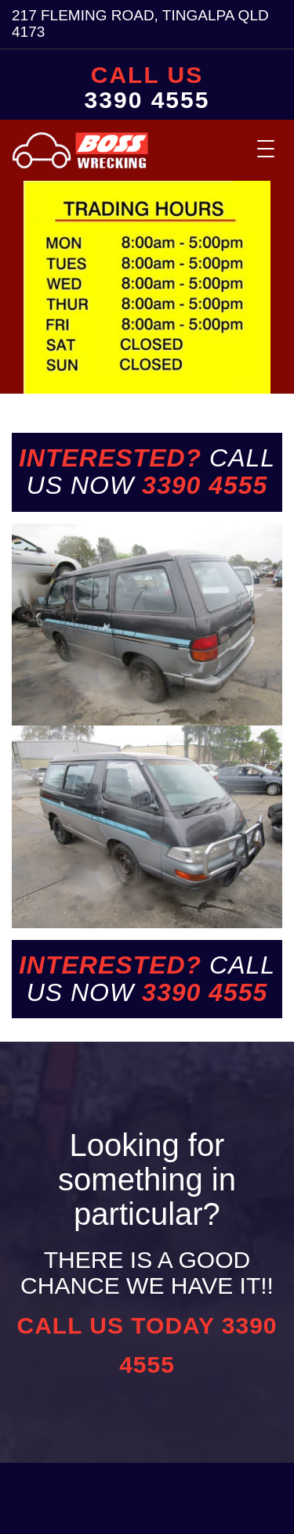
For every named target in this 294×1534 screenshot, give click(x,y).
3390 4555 (147, 100)
